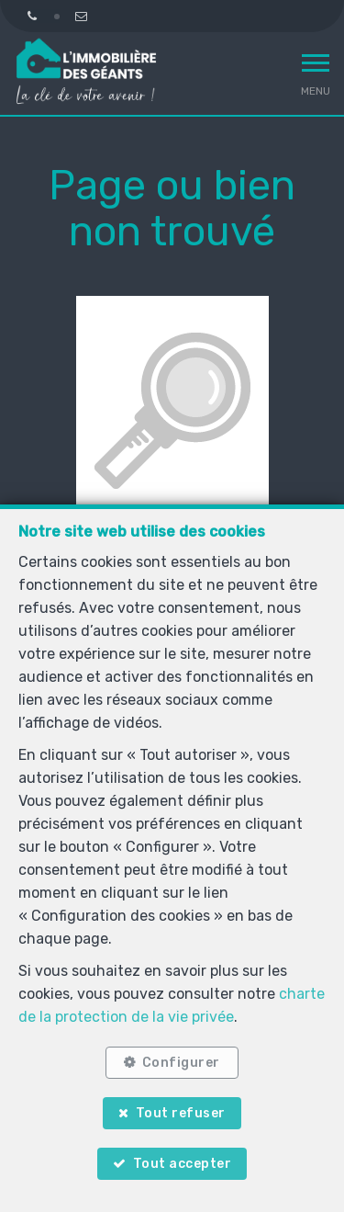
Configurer (181, 1062)
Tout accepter (182, 1164)
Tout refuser (181, 1113)
